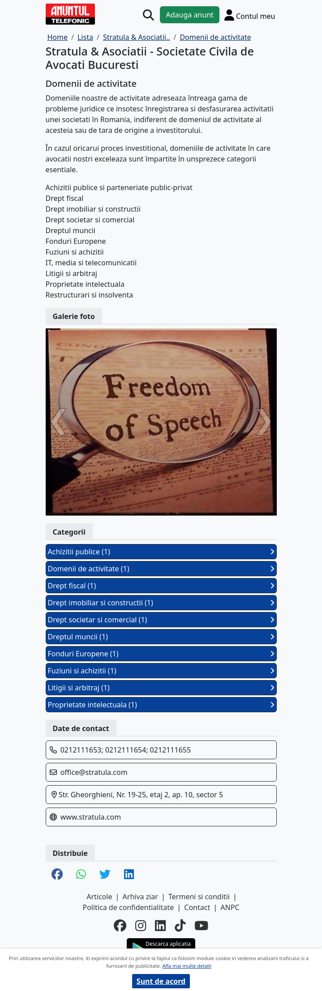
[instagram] (140, 925)
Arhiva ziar (140, 897)
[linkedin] (160, 925)
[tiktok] (180, 925)
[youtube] (201, 925)
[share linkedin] (129, 874)
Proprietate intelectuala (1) (161, 705)
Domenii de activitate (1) (161, 569)
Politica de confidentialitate (128, 907)
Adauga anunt (189, 15)
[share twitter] (105, 874)
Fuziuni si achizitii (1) (161, 671)
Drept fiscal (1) (161, 586)
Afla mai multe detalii (186, 965)
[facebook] (120, 925)
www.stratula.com (90, 817)
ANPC (229, 907)
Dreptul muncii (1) (161, 637)
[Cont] (250, 14)
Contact (197, 907)
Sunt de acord (161, 981)
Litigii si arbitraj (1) (161, 688)
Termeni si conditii (199, 897)
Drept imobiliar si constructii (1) (161, 603)
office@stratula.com (94, 772)
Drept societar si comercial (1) (161, 620)
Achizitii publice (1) (161, 552)
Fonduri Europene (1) (161, 654)
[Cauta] (148, 15)
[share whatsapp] (81, 874)
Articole (99, 897)
